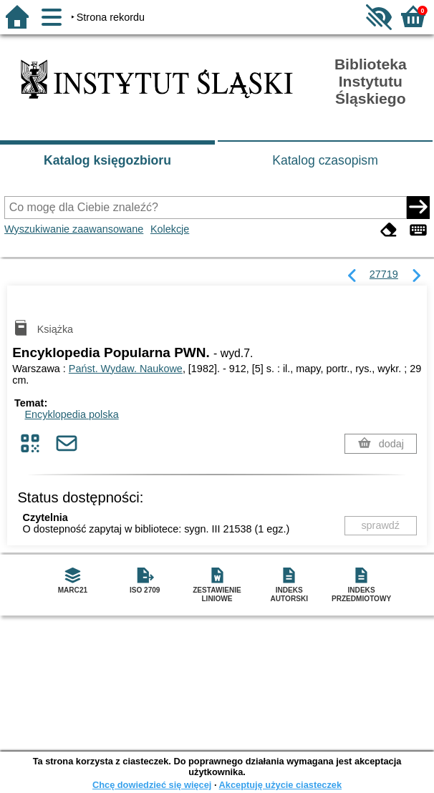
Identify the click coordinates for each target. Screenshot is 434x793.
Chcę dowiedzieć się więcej (151, 784)
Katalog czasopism (325, 160)
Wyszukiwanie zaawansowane (73, 229)
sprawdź (380, 525)
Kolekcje (169, 229)
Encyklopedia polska (71, 414)
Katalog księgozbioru (107, 160)
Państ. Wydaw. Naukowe (126, 368)
